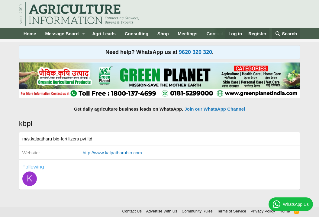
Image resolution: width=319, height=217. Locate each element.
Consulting (136, 33)
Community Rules (197, 211)
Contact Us (132, 211)
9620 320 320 (195, 52)
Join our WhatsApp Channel (215, 109)
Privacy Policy (263, 211)
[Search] (286, 33)
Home (30, 33)
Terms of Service (231, 211)
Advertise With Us (161, 211)
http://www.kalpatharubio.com (112, 152)
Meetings (188, 33)
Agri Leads (104, 33)
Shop (163, 33)
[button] (83, 33)
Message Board (62, 33)
